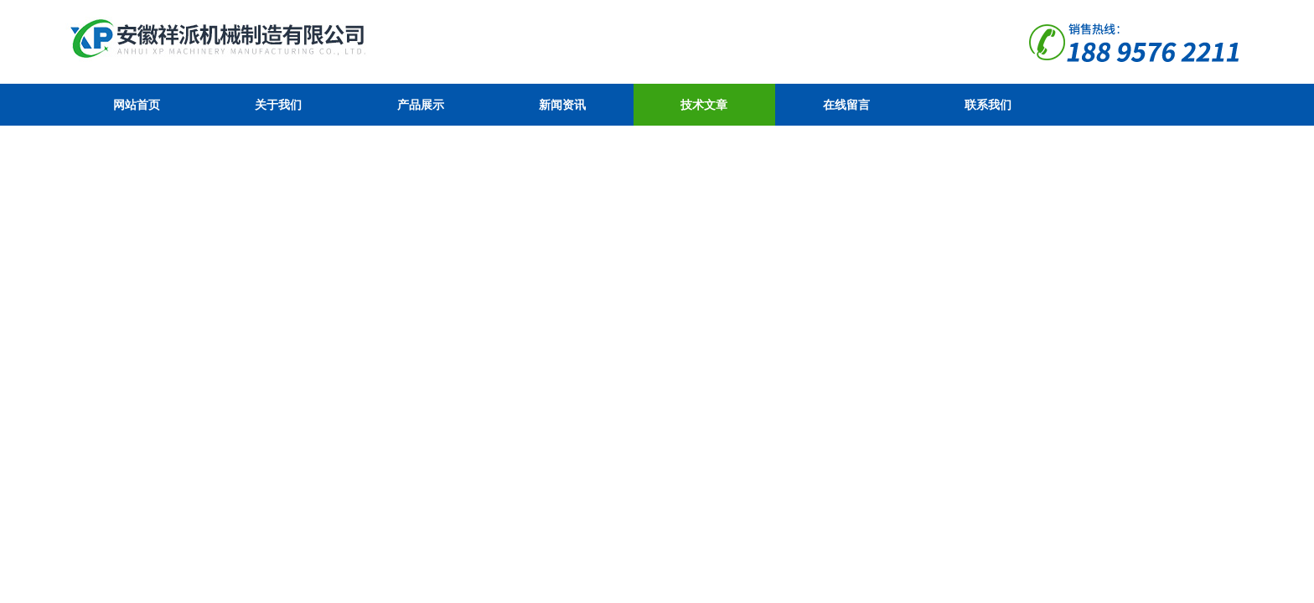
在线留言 (846, 104)
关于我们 (278, 104)
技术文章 (703, 104)
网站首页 (136, 104)
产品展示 (420, 104)
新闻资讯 (562, 104)
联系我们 (988, 104)
